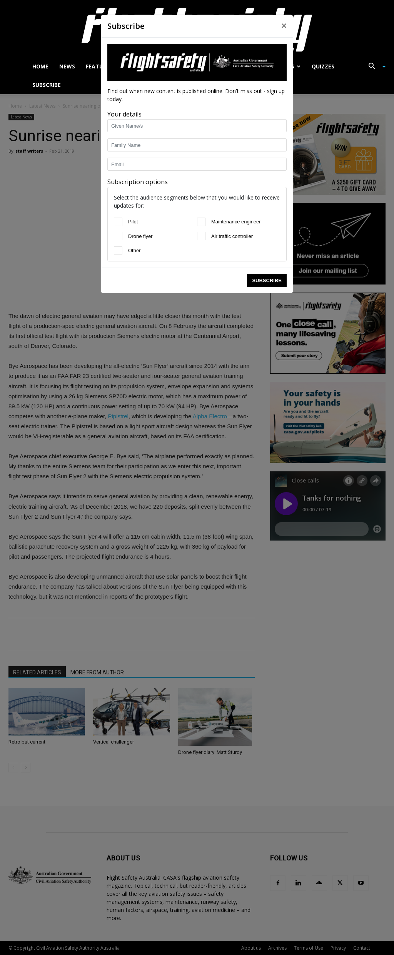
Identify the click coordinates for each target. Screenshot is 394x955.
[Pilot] (118, 222)
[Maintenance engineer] (201, 222)
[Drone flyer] (118, 236)
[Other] (118, 250)
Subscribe (267, 280)
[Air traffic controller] (201, 236)
